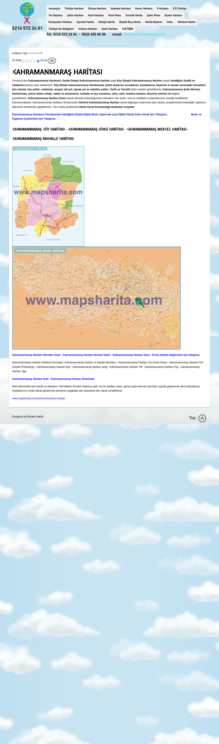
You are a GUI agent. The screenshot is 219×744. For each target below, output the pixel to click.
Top (192, 418)
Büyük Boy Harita (130, 22)
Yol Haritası (55, 15)
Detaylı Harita (106, 22)
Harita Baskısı (153, 22)
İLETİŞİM (127, 28)
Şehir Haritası (75, 15)
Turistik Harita (133, 15)
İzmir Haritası (110, 28)
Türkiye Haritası (74, 8)
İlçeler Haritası (173, 15)
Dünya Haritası (97, 8)
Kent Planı (114, 15)
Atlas (170, 22)
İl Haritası (163, 8)
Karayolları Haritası (60, 22)
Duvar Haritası (143, 8)
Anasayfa (54, 8)
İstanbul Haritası (120, 8)
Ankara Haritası (87, 28)
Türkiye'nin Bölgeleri (61, 28)
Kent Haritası (96, 15)
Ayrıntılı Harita (85, 22)
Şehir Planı (153, 15)
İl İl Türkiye (179, 8)
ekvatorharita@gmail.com (145, 34)
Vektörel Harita (186, 22)
